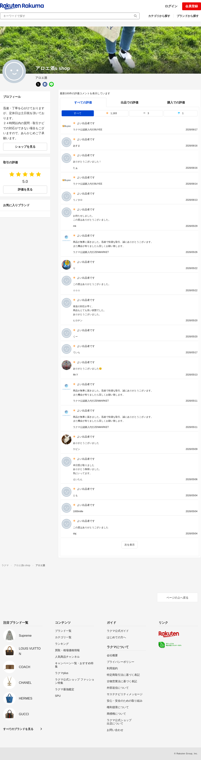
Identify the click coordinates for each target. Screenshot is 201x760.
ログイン (171, 6)
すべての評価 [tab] (83, 102)
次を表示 (129, 544)
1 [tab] (181, 113)
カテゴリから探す (159, 15)
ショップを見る (25, 146)
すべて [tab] (77, 113)
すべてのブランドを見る (18, 729)
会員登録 (191, 6)
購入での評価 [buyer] (176, 102)
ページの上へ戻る (177, 597)
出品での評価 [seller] (129, 102)
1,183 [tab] (111, 113)
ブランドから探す (188, 15)
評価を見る (25, 189)
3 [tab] (146, 113)
